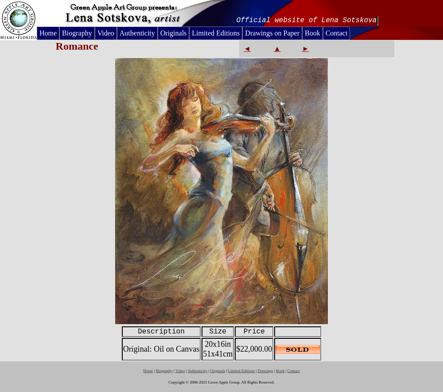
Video (105, 33)
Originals (173, 33)
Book (312, 33)
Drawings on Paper (272, 33)
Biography (77, 33)
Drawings (265, 370)
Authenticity (137, 33)
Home (48, 33)
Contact (337, 33)
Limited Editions (216, 33)
